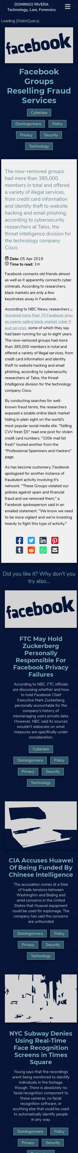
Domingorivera (28, 124)
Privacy (26, 135)
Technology (39, 146)
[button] (21, 541)
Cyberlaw (39, 112)
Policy (57, 124)
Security (51, 135)
